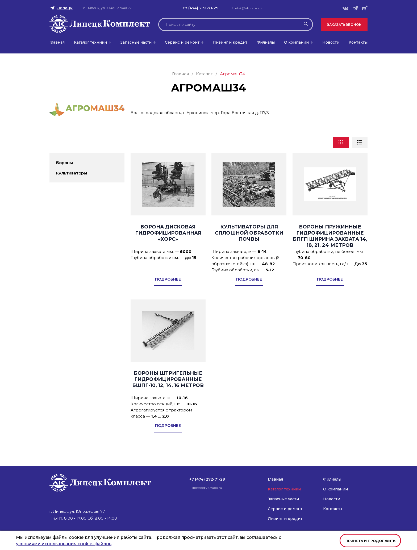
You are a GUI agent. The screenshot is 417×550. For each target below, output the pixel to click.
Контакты (358, 42)
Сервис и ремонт (182, 42)
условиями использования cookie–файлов (63, 543)
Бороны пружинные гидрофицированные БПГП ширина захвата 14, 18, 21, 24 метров (330, 236)
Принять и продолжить (370, 541)
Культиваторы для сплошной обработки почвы (249, 233)
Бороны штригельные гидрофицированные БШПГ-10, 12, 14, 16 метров (168, 379)
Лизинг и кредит (230, 42)
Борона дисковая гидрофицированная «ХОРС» (168, 233)
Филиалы (266, 42)
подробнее (168, 279)
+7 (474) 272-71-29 (200, 8)
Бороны (64, 162)
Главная (57, 42)
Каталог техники (90, 42)
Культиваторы (71, 173)
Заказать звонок (344, 25)
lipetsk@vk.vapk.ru (247, 8)
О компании (296, 42)
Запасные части (136, 42)
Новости (330, 42)
